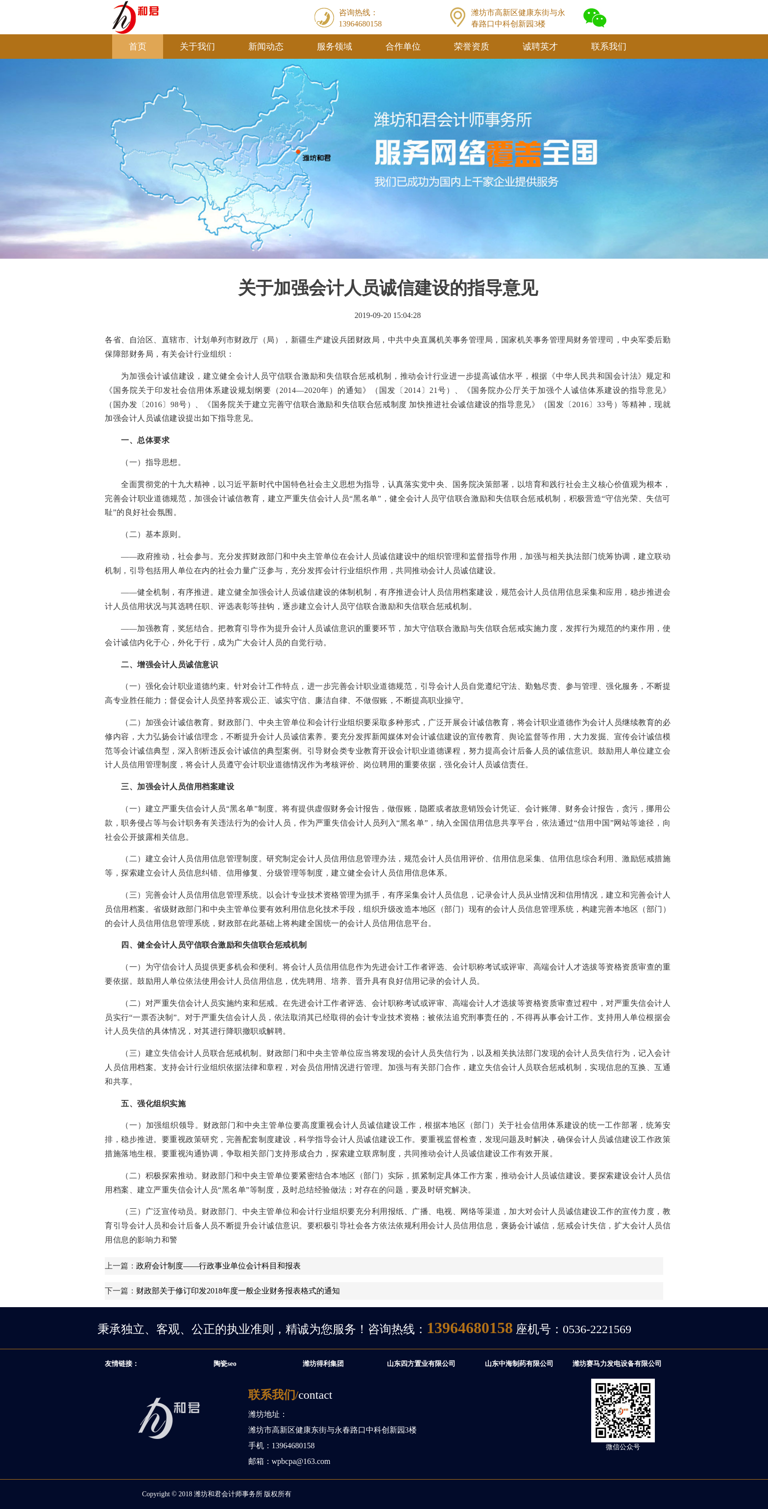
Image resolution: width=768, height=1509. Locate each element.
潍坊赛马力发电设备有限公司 (619, 1363)
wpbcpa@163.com (301, 1461)
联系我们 (608, 46)
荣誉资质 (471, 46)
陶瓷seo (227, 1363)
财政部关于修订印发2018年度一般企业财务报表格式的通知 (238, 1291)
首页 (137, 46)
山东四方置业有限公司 (423, 1363)
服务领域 (334, 46)
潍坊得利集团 (325, 1363)
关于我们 (197, 46)
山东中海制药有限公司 (521, 1363)
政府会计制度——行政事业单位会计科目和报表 (218, 1266)
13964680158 (470, 1328)
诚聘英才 (540, 46)
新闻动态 (266, 46)
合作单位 (403, 46)
